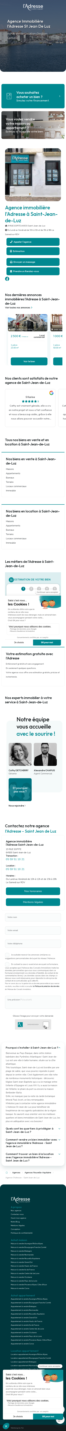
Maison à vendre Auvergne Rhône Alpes (27, 1243)
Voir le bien (29, 361)
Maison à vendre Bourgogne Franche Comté (28, 1247)
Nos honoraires (33, 891)
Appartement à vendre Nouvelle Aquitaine (27, 1314)
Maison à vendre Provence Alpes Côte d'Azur (29, 1284)
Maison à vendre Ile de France (23, 1270)
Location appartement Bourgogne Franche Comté (31, 1358)
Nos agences (16, 1210)
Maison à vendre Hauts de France (24, 1266)
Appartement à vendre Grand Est (24, 1317)
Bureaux (10, 477)
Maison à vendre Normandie (22, 1255)
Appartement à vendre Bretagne (23, 1306)
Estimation (17, 251)
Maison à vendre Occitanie (21, 1277)
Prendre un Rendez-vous (24, 271)
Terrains (10, 482)
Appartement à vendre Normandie (24, 1310)
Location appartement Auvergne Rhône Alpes (29, 1354)
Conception (15, 1229)
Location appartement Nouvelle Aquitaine (27, 1369)
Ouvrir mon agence (18, 1218)
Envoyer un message (22, 261)
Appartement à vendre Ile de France (25, 1325)
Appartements (13, 473)
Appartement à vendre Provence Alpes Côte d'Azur (31, 1340)
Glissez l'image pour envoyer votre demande (33, 1016)
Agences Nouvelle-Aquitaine (38, 1172)
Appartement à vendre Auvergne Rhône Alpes (29, 1299)
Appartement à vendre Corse (22, 1344)
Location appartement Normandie (24, 1365)
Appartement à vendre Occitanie (24, 1332)
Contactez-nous (17, 1214)
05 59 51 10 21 (15, 859)
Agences (16, 1172)
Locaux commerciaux (16, 486)
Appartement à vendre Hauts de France (26, 1321)
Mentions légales (33, 902)
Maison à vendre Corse (20, 1288)
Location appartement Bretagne (23, 1362)
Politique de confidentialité (21, 1233)
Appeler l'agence (20, 241)
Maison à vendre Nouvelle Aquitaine (25, 1258)
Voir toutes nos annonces (19, 307)
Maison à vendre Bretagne (21, 1251)
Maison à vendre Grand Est (21, 1262)
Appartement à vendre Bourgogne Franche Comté (31, 1303)
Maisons (10, 469)
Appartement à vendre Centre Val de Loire (27, 1329)
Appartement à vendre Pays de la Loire (26, 1336)
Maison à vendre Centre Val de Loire (25, 1273)
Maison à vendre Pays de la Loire (24, 1281)
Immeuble (11, 490)
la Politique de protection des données (46, 986)
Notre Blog (15, 1222)
